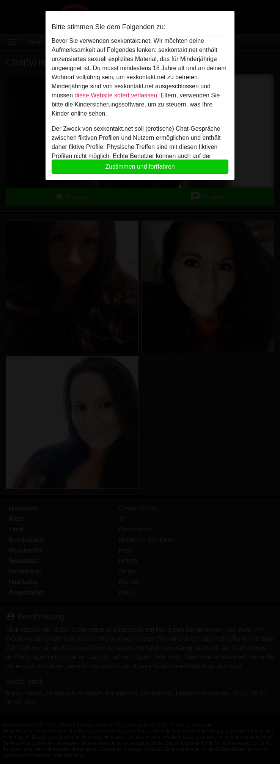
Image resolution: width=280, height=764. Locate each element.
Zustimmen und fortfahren (140, 166)
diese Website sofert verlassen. (116, 95)
